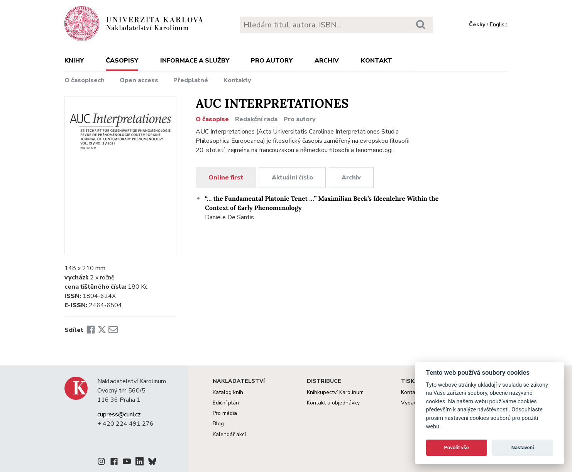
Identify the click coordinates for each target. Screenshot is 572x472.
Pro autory (272, 60)
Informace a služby (194, 60)
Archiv (327, 60)
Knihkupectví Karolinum (335, 392)
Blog (218, 423)
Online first (225, 177)
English (499, 24)
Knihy (74, 60)
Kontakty (237, 80)
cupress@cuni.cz (119, 414)
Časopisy (122, 60)
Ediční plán (226, 402)
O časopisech (84, 80)
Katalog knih (228, 392)
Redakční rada (256, 119)
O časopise (212, 119)
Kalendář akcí (229, 434)
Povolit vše (456, 447)
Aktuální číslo (292, 177)
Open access (139, 80)
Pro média (225, 413)
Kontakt (376, 60)
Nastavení (522, 447)
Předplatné (190, 80)
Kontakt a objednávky (333, 402)
